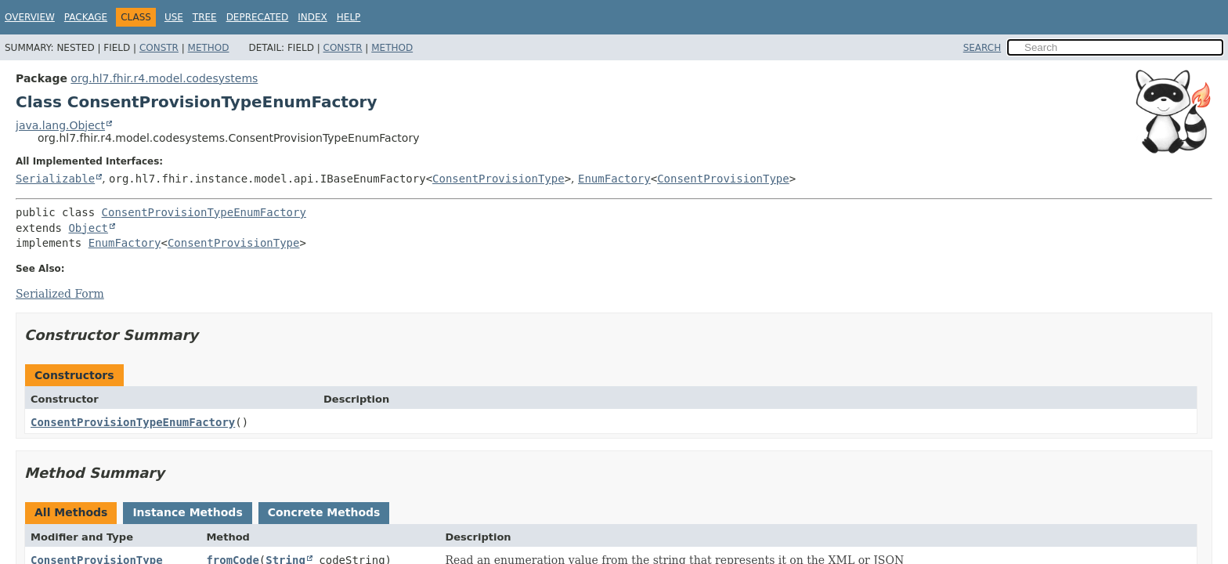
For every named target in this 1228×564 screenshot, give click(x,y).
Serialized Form (60, 293)
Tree (205, 17)
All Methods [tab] (70, 512)
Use (173, 17)
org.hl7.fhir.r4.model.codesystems (164, 78)
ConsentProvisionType (498, 178)
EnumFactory (614, 178)
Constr (159, 47)
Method (208, 47)
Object (88, 228)
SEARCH (982, 47)
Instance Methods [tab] (187, 512)
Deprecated (257, 17)
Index (312, 17)
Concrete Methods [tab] (324, 512)
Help (349, 17)
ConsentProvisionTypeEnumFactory (204, 212)
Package (85, 17)
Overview (30, 17)
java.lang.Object (60, 125)
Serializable (55, 178)
